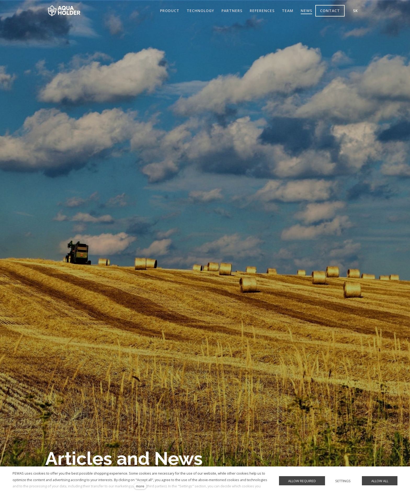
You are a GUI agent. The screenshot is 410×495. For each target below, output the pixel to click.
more (140, 486)
